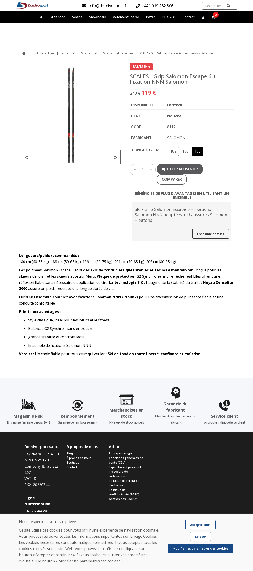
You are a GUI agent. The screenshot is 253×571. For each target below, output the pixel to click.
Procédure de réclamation (118, 473)
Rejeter (200, 536)
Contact (189, 17)
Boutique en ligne (43, 53)
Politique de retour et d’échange (124, 483)
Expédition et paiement (125, 467)
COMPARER (172, 179)
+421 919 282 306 (35, 510)
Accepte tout (200, 525)
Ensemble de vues (210, 234)
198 (197, 151)
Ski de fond (68, 53)
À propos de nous (79, 458)
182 (173, 151)
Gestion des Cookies (123, 499)
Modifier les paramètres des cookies (200, 548)
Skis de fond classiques (118, 53)
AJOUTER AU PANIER (180, 169)
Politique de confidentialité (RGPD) (124, 492)
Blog (70, 453)
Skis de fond (89, 53)
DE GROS (169, 17)
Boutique (73, 462)
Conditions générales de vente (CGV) (126, 460)
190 (185, 151)
